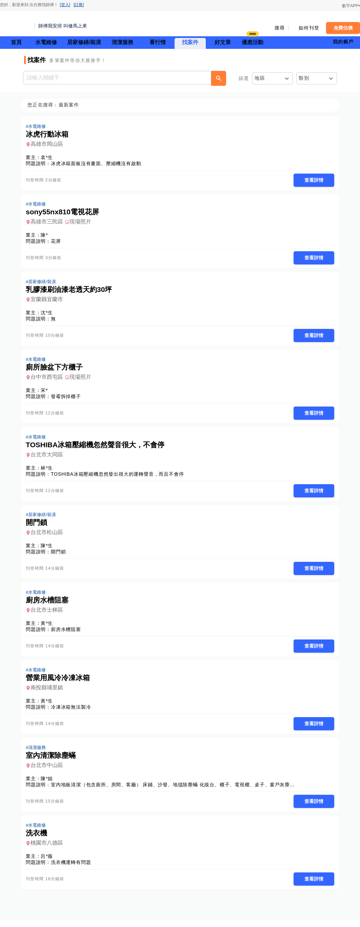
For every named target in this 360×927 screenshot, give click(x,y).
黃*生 (49, 627)
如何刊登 (309, 28)
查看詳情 (311, 180)
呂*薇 (49, 862)
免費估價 (343, 28)
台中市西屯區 (49, 379)
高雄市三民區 (49, 222)
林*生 (49, 471)
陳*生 (49, 549)
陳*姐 (49, 784)
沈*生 (49, 314)
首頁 (16, 42)
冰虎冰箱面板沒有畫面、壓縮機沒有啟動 (98, 163)
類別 (304, 78)
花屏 (58, 242)
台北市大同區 (49, 457)
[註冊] (79, 4)
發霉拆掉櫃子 (68, 398)
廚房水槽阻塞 (68, 633)
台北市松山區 (49, 536)
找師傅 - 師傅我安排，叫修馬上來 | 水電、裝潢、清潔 (15, 24)
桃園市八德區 (49, 849)
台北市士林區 (49, 614)
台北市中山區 (49, 771)
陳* (46, 236)
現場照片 (82, 222)
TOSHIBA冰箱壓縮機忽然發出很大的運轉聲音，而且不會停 (119, 477)
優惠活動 (252, 41)
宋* (46, 392)
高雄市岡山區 (49, 144)
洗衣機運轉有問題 (73, 868)
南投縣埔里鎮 (49, 692)
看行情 (157, 42)
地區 (260, 78)
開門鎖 (60, 555)
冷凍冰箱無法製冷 (73, 712)
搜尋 (280, 28)
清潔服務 (122, 42)
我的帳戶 (343, 41)
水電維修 (46, 42)
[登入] (65, 4)
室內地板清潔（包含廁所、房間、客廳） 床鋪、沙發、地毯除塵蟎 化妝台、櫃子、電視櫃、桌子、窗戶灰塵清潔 (177, 790)
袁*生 (49, 157)
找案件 (190, 42)
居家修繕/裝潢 (84, 42)
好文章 (223, 42)
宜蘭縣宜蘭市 (49, 301)
